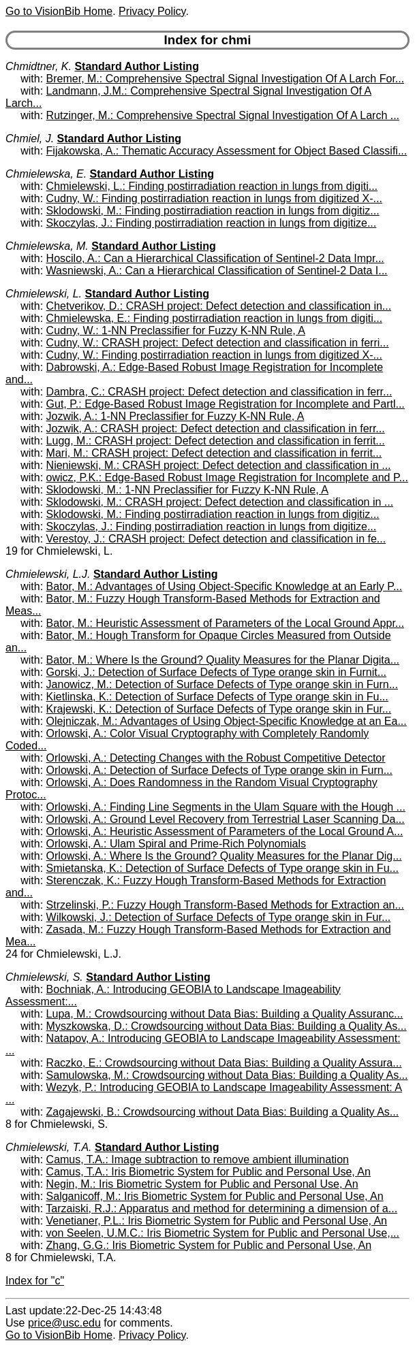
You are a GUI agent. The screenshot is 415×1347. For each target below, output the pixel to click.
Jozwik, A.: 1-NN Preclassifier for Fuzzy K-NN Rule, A (175, 416)
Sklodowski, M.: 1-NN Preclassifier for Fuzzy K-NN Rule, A (187, 490)
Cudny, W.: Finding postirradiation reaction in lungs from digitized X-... (214, 198)
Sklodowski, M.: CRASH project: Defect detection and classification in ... (220, 502)
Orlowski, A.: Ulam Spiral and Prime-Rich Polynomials (176, 843)
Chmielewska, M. (47, 246)
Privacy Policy (152, 11)
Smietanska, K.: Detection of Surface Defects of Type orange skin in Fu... (222, 868)
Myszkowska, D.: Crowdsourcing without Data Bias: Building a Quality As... (226, 1026)
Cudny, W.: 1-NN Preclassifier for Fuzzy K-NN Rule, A (175, 330)
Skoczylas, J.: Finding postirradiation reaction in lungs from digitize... (211, 223)
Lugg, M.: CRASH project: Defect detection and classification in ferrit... (215, 441)
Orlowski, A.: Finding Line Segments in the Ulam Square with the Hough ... (225, 807)
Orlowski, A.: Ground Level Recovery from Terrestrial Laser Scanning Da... (225, 819)
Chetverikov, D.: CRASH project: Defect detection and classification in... (219, 306)
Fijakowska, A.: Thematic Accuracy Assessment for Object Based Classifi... (227, 151)
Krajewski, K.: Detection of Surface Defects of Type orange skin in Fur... (219, 709)
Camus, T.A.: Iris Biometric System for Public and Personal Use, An (208, 1172)
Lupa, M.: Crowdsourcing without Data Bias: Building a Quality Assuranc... (224, 1014)
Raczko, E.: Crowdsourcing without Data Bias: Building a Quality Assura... (224, 1063)
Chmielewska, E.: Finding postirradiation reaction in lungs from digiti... (214, 318)
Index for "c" (34, 1280)
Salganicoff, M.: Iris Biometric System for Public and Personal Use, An (215, 1196)
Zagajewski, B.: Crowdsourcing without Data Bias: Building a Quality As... (222, 1112)
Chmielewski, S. (44, 977)
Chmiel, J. (29, 138)
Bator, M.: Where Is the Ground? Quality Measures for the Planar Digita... (222, 660)
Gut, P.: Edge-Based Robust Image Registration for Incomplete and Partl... (225, 404)
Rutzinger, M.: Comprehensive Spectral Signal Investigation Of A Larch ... (222, 115)
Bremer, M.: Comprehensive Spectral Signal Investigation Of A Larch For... (225, 78)
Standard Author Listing (136, 66)
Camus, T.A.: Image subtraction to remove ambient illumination (197, 1159)
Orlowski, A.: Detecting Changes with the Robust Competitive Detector (216, 758)
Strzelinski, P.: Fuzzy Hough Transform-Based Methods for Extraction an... (225, 905)
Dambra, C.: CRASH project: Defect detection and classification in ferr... (219, 391)
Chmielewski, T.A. (48, 1147)
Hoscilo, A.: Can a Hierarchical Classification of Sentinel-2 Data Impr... (215, 258)
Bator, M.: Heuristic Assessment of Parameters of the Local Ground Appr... (225, 623)
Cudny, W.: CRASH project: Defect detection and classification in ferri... (217, 342)
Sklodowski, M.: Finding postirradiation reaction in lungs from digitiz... (213, 210)
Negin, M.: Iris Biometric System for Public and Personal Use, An (202, 1184)
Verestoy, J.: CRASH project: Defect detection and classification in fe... (216, 539)
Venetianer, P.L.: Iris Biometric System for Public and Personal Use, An (216, 1221)
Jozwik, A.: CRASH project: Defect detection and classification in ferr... (215, 428)
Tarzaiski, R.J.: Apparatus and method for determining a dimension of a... (221, 1208)
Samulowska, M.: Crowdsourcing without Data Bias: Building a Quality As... (227, 1075)
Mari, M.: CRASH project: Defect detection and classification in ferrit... (214, 453)
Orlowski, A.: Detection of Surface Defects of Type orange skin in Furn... (219, 770)
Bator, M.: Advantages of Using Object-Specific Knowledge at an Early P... (224, 586)
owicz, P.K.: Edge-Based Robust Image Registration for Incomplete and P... (227, 477)
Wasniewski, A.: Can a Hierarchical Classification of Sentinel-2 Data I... (217, 270)
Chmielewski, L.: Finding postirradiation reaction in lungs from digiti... (212, 186)
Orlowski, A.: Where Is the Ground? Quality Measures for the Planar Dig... (224, 856)
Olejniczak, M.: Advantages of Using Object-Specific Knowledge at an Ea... (226, 721)
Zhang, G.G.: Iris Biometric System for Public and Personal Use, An (209, 1245)
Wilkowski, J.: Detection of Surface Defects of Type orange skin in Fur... (218, 917)
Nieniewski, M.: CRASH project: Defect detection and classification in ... (218, 465)
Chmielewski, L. (43, 293)
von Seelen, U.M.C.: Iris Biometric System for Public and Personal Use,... (222, 1233)
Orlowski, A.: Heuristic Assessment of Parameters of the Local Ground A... (224, 831)
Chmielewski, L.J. (47, 574)
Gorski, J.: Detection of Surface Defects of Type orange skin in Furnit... (216, 672)
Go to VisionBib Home (58, 11)
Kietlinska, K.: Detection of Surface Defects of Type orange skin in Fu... (217, 696)
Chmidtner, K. (38, 66)
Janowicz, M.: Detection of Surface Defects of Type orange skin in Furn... (222, 684)
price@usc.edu (64, 1323)
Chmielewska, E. (46, 174)
